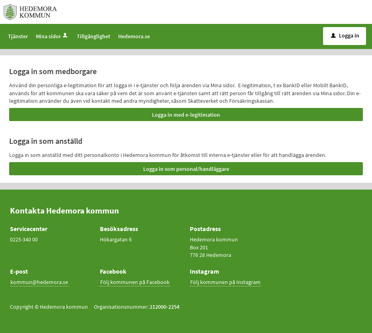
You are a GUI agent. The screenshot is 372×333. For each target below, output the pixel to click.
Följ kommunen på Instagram (225, 282)
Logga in (345, 35)
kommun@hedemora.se (39, 282)
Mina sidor (52, 36)
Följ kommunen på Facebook (134, 282)
